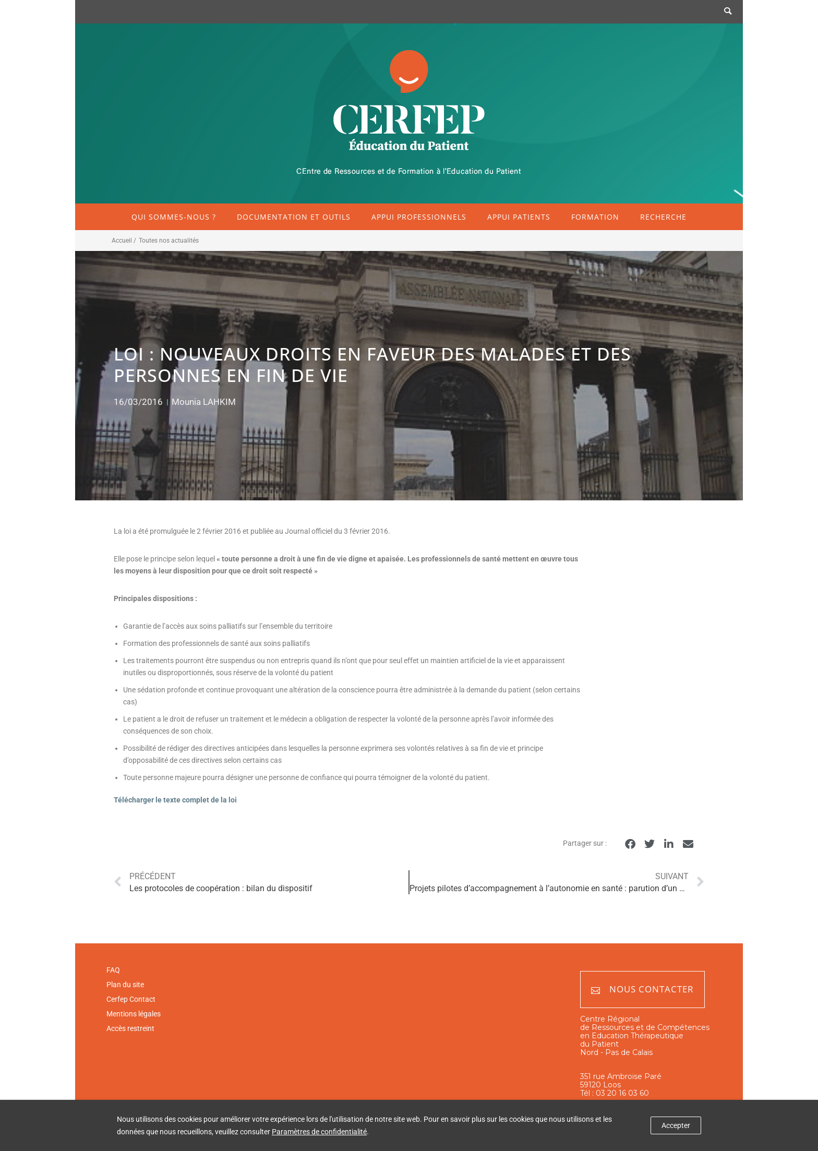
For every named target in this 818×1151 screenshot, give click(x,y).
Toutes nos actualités (169, 240)
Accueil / (124, 240)
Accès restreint (130, 1028)
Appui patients (518, 217)
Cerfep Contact (130, 999)
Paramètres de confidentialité (319, 1132)
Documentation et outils (294, 217)
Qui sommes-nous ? (173, 217)
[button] (630, 843)
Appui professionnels (418, 217)
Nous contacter (642, 989)
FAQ (113, 970)
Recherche (663, 217)
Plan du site (125, 984)
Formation (595, 217)
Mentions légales (133, 1014)
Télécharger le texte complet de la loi (175, 800)
